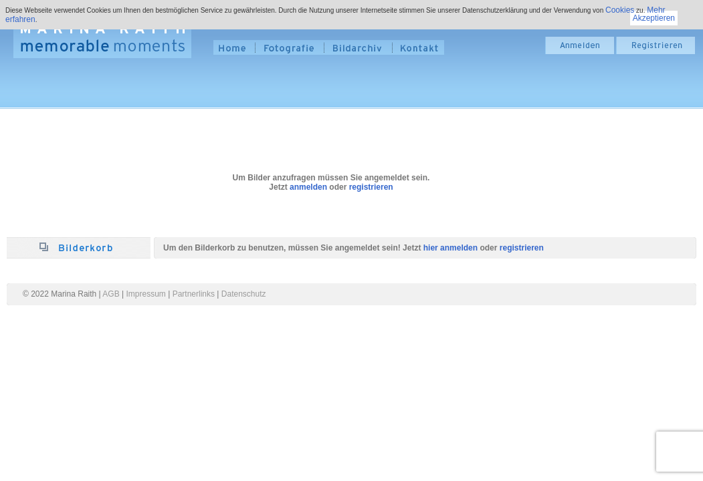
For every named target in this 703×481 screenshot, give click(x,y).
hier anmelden (450, 248)
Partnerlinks (194, 294)
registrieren (371, 187)
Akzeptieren (654, 18)
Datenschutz (243, 294)
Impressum (146, 294)
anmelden (308, 187)
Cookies (619, 10)
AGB (110, 294)
